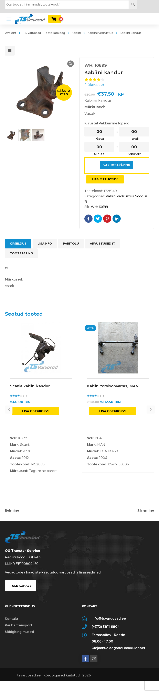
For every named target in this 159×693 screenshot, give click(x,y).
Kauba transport (18, 631)
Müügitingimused (19, 638)
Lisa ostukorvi (105, 179)
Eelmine (12, 510)
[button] (66, 63)
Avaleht (10, 33)
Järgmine (145, 510)
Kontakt (11, 625)
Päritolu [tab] (71, 243)
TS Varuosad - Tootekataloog (44, 33)
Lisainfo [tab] (45, 243)
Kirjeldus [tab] (18, 243)
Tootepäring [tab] (21, 253)
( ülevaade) (94, 85)
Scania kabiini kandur (30, 386)
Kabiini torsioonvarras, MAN (113, 386)
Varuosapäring (116, 165)
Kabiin (76, 33)
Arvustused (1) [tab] (102, 243)
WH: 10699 (99, 207)
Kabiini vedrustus (100, 33)
